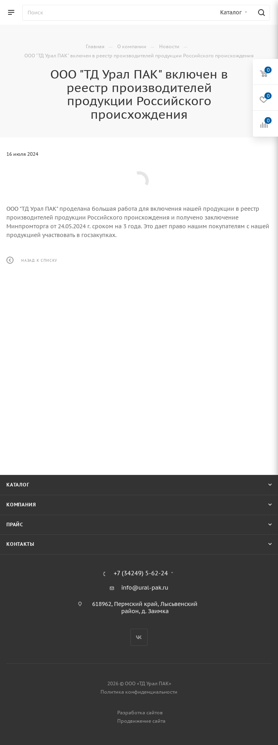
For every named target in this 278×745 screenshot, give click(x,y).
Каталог (18, 485)
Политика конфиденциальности (139, 692)
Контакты (20, 544)
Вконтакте (139, 637)
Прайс (14, 524)
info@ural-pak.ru (144, 587)
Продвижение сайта (141, 721)
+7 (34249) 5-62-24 (141, 573)
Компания (21, 505)
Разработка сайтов (140, 713)
